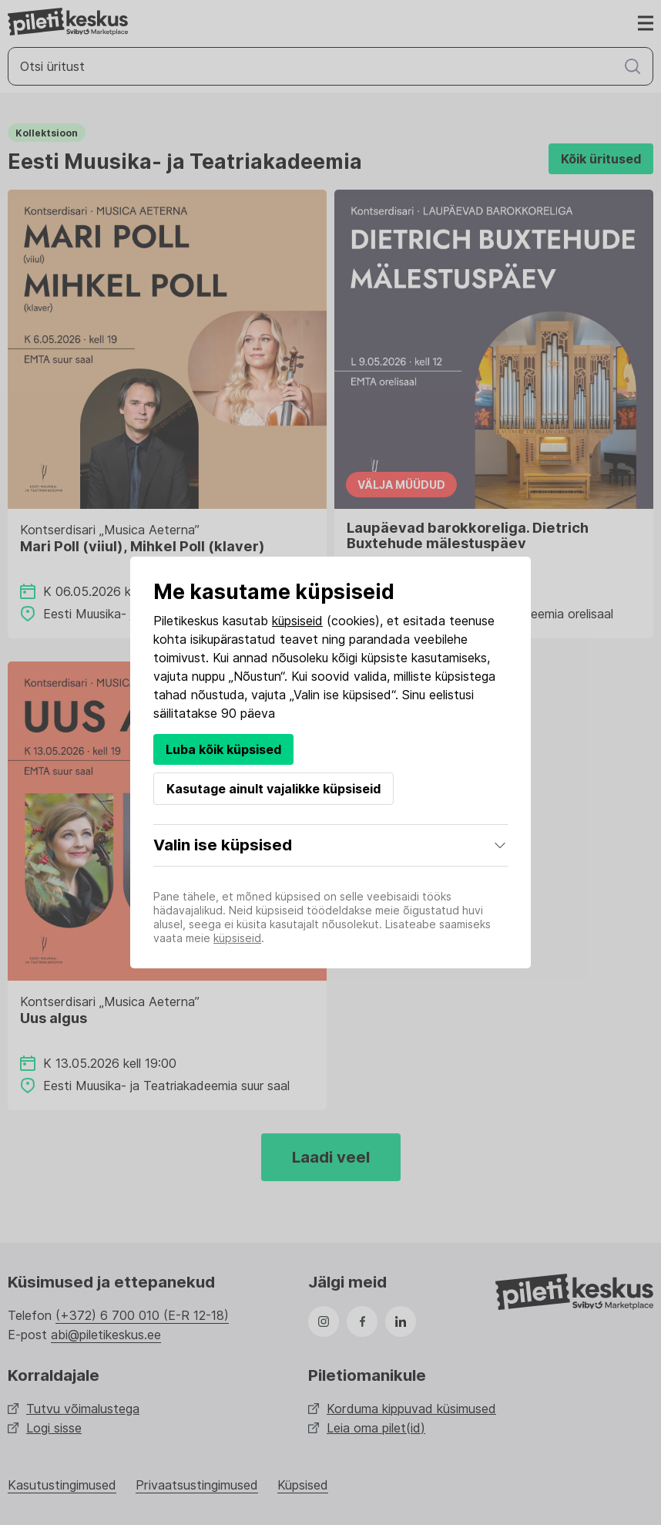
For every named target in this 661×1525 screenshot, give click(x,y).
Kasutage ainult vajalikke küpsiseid (273, 788)
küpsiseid (297, 620)
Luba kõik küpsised (223, 749)
